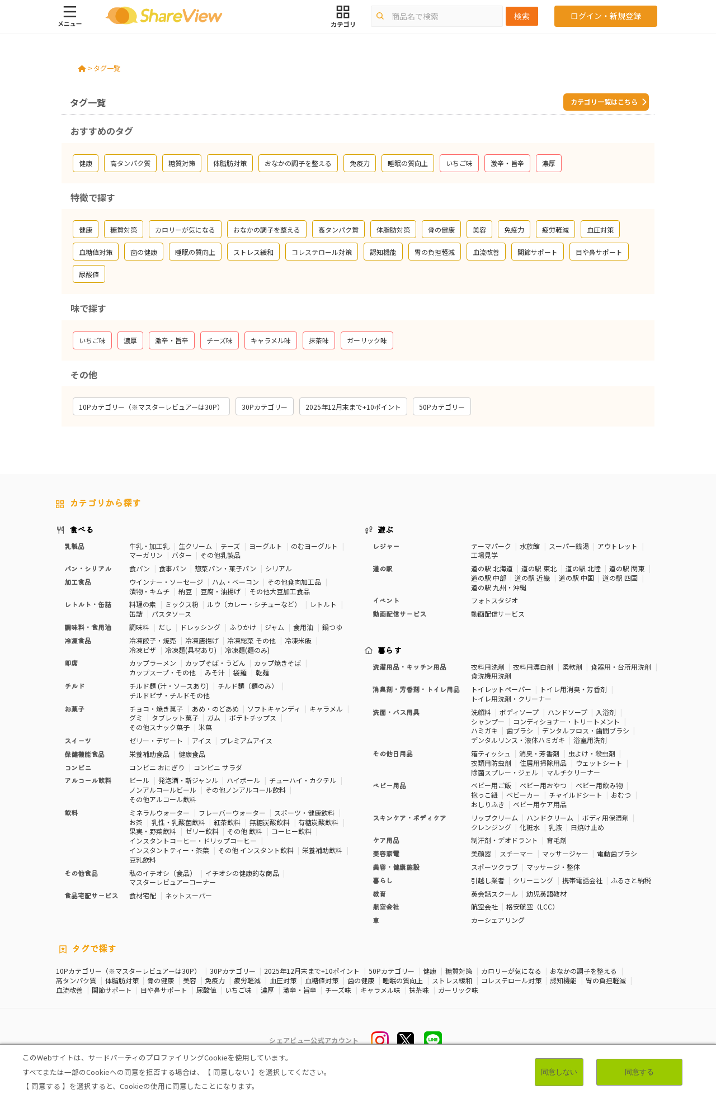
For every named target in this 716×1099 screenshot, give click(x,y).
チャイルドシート (575, 794)
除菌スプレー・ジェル (504, 772)
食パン (139, 568)
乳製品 (74, 546)
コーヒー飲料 (291, 831)
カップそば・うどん (215, 662)
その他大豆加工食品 (279, 591)
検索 (522, 16)
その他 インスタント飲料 (256, 850)
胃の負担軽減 (606, 980)
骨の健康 (160, 980)
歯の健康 (360, 980)
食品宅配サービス (91, 895)
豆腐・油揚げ (220, 591)
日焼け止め (587, 827)
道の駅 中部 (488, 577)
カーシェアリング (498, 920)
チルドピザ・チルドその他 (169, 695)
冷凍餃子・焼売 (152, 640)
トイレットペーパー (501, 689)
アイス (201, 740)
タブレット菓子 (175, 717)
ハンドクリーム (549, 817)
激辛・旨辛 (300, 990)
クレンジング (491, 827)
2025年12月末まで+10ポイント (312, 971)
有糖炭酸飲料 (318, 822)
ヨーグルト (265, 546)
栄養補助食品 (149, 754)
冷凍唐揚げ (202, 640)
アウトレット (617, 546)
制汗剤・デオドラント (504, 840)
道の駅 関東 (626, 568)
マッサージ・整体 (553, 866)
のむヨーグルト (314, 546)
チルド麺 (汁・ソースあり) (169, 685)
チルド (74, 685)
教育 (379, 893)
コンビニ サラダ (218, 767)
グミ (136, 717)
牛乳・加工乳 (149, 546)
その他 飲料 (244, 831)
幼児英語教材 (546, 893)
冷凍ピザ (142, 650)
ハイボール (243, 780)
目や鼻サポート (163, 990)
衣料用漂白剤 (533, 666)
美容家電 (386, 853)
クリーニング (533, 880)
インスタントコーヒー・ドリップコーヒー (193, 840)
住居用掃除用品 (543, 763)
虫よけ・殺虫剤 (591, 753)
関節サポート (112, 990)
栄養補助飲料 (322, 850)
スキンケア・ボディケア (409, 817)
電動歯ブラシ (617, 853)
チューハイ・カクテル (302, 780)
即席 (71, 662)
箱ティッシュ (491, 753)
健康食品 (191, 754)
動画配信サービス (399, 613)
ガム (213, 717)
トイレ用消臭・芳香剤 (573, 689)
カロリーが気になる (511, 971)
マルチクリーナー (573, 772)
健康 (429, 971)
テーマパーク (491, 546)
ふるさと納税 (631, 880)
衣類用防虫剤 (491, 763)
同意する (639, 1072)
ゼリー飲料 (202, 831)
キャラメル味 (380, 990)
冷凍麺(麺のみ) (247, 650)
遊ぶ (386, 529)
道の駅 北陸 (583, 568)
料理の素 (142, 604)
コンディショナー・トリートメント (566, 721)
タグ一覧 (106, 68)
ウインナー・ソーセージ (166, 581)
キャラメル (326, 708)
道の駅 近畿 (532, 577)
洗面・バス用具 (396, 712)
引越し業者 (488, 880)
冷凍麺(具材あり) (190, 650)
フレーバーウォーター (232, 812)
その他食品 (81, 873)
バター (182, 555)
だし (165, 627)
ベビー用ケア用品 (540, 804)
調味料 (139, 627)
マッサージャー (565, 853)
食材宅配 (142, 895)
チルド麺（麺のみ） (248, 685)
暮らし (383, 880)
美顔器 (481, 853)
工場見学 (484, 555)
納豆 (185, 591)
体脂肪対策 (122, 980)
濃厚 (267, 990)
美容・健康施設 (396, 866)
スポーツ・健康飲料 (304, 812)
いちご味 (238, 990)
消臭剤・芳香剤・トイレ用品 (416, 689)
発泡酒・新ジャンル (188, 780)
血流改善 (69, 990)
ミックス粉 (182, 604)
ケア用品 (386, 840)
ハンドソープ (567, 712)
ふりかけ (242, 627)
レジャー (386, 546)
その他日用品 (393, 753)
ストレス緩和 (452, 980)
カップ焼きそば (277, 662)
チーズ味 (338, 990)
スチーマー (516, 853)
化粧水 (530, 827)
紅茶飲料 (227, 822)
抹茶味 (419, 990)
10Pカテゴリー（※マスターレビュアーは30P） (128, 971)
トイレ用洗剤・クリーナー (511, 698)
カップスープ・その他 (162, 672)
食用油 (303, 627)
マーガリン (146, 555)
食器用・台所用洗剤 (621, 666)
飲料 (71, 812)
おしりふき (488, 804)
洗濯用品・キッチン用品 (409, 666)
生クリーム (195, 546)
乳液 (555, 827)
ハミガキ (484, 730)
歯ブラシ (519, 730)
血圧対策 (283, 980)
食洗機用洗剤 (491, 675)
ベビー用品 (389, 785)
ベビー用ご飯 (491, 785)
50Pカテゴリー (391, 971)
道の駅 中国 (576, 577)
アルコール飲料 (87, 780)
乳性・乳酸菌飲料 (178, 822)
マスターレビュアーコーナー (172, 882)
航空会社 (386, 906)
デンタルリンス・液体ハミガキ (518, 740)
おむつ (621, 794)
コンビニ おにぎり (157, 767)
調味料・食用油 (87, 627)
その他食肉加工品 (294, 581)
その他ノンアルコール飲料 (245, 789)
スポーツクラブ (494, 866)
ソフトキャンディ (273, 708)
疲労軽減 (247, 980)
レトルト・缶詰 (87, 604)
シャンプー (488, 721)
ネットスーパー (188, 895)
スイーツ (77, 740)
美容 (189, 980)
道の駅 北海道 (492, 568)
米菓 (205, 727)
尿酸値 (206, 990)
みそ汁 (215, 672)
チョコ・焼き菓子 (156, 708)
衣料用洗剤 (488, 666)
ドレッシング (200, 627)
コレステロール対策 (511, 980)
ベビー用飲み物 (599, 785)
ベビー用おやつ (543, 785)
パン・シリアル (87, 568)
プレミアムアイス (246, 740)
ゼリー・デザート (156, 740)
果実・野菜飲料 (152, 831)
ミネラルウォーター (159, 812)
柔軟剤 (572, 666)
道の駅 (383, 568)
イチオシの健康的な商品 (242, 873)
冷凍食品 (77, 640)
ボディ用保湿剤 (605, 817)
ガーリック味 (458, 990)
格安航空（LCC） (532, 906)
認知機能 (563, 980)
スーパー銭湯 (569, 546)
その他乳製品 (220, 555)
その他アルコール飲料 (162, 799)
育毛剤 (557, 840)
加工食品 (77, 581)
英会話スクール (494, 893)
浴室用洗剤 (590, 740)
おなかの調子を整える (583, 971)
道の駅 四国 (620, 577)
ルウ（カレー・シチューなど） (254, 604)
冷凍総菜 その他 (251, 640)
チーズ (230, 546)
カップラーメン (152, 662)
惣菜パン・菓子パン (225, 568)
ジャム (274, 627)
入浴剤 (606, 712)
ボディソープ (519, 712)
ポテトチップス (252, 717)
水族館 (530, 546)
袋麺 (240, 672)
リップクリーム (494, 817)
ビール (139, 780)
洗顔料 (481, 712)
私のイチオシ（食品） (162, 873)
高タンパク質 (76, 980)
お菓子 (74, 708)
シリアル (278, 568)
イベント (386, 600)
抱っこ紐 (484, 794)
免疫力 (215, 980)
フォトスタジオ (494, 600)
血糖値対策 (321, 980)
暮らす (390, 650)
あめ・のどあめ (215, 708)
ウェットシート (599, 763)
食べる (81, 529)
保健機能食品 (84, 754)
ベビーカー (523, 794)
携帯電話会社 (582, 880)
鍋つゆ (332, 627)
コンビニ (77, 767)
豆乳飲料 (142, 859)
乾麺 (262, 672)
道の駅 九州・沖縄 (498, 587)
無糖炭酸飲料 (269, 822)
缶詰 (136, 613)
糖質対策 (458, 971)
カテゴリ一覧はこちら (604, 101)
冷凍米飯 (298, 640)
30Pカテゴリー (233, 971)
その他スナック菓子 (159, 727)
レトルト (323, 604)
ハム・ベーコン (235, 581)
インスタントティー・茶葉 (169, 850)
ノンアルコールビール (162, 789)
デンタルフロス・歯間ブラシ (585, 730)
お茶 (136, 822)
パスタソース (171, 613)
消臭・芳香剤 (539, 753)
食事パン (172, 568)
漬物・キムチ (149, 591)
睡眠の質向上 (403, 980)
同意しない (559, 1072)
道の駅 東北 (539, 568)
